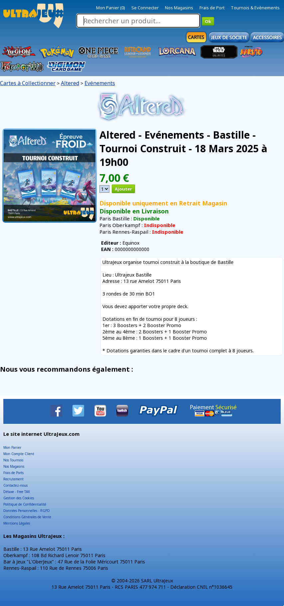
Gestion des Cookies (18, 498)
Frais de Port (212, 8)
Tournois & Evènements (255, 8)
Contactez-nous (15, 485)
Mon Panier (12, 447)
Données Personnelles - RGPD (26, 510)
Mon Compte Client (18, 453)
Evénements (99, 83)
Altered (70, 83)
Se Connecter (145, 8)
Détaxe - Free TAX (16, 491)
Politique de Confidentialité (24, 504)
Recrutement (13, 479)
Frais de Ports (13, 472)
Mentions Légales (16, 523)
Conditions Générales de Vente (27, 517)
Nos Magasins (179, 8)
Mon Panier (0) (110, 8)
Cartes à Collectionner (28, 83)
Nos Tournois (13, 460)
